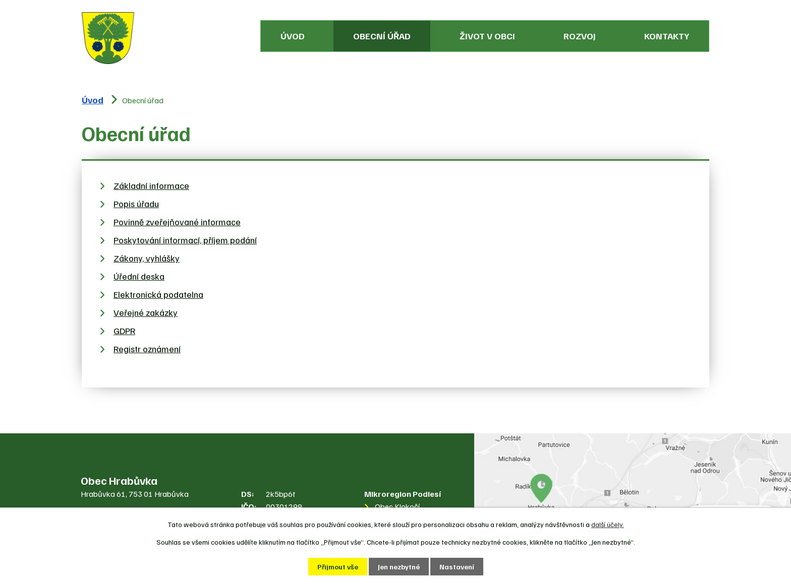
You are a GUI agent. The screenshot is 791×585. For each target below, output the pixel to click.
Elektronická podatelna (158, 294)
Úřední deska (139, 276)
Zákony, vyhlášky (147, 258)
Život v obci (487, 35)
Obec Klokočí (397, 506)
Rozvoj (579, 35)
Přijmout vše (337, 566)
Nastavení (456, 566)
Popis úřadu (136, 203)
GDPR (124, 330)
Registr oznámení (147, 348)
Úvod (292, 35)
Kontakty (666, 35)
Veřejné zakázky (146, 312)
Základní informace (151, 185)
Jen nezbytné (399, 566)
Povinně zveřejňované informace (177, 221)
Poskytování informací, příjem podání (185, 239)
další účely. (607, 524)
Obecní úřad (382, 35)
